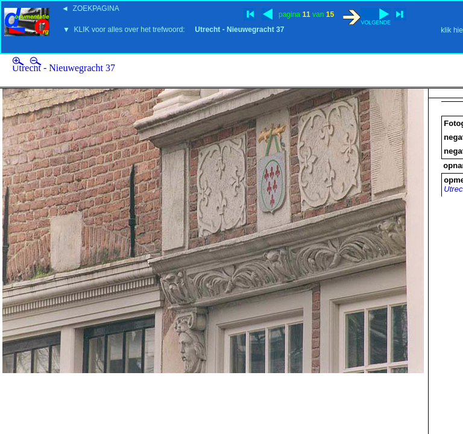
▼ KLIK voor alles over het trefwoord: (173, 29)
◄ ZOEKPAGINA (90, 8)
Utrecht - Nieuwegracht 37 (63, 68)
